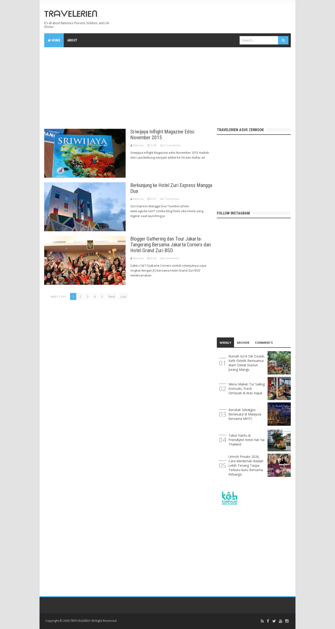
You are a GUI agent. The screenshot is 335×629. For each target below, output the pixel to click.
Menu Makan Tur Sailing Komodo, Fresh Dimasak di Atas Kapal (246, 388)
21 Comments (172, 145)
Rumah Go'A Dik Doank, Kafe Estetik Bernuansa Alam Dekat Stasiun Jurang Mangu (246, 363)
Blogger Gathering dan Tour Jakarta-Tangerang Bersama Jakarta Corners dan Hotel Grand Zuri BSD (170, 244)
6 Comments (171, 258)
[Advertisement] (167, 85)
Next (111, 296)
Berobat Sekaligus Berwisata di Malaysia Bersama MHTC (244, 414)
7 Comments (171, 199)
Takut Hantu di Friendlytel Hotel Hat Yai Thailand (246, 439)
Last (123, 296)
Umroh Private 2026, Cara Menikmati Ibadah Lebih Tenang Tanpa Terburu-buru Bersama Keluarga (245, 465)
